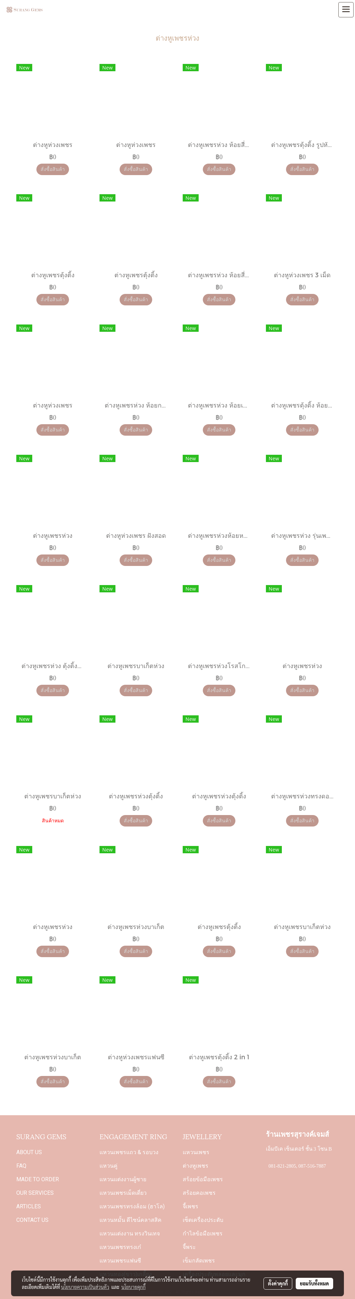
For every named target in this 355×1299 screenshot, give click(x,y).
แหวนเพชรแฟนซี (120, 1260)
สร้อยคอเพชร (199, 1193)
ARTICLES (28, 1206)
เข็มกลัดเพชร (199, 1260)
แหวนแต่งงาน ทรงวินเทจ (129, 1233)
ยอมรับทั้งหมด (314, 1283)
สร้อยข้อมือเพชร (203, 1179)
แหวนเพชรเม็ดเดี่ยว (123, 1193)
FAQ (21, 1165)
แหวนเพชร (196, 1152)
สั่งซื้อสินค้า (53, 169)
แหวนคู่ (108, 1165)
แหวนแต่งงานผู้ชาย (122, 1179)
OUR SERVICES (35, 1193)
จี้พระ (189, 1247)
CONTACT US (32, 1220)
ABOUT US (29, 1152)
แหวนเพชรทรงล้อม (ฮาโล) (132, 1206)
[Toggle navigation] (346, 9)
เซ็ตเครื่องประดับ (203, 1220)
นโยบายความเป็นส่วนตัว (85, 1287)
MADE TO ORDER (37, 1179)
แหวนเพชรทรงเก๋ (120, 1247)
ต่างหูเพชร (195, 1165)
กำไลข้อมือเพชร (203, 1233)
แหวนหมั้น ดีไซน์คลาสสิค (130, 1220)
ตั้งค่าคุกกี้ (278, 1283)
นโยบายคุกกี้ (133, 1287)
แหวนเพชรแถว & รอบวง (128, 1152)
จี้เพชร (190, 1206)
